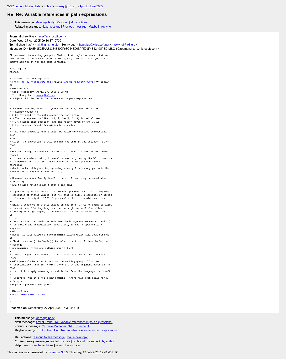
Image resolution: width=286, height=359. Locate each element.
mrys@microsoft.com (50, 36)
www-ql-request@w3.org (36, 82)
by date (65, 341)
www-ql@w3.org (65, 6)
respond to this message (49, 337)
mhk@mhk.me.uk (46, 44)
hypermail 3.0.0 (57, 352)
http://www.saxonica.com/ (29, 294)
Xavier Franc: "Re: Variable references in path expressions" (74, 322)
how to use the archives (38, 345)
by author (108, 341)
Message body (45, 22)
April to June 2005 (91, 6)
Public (48, 6)
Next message (51, 26)
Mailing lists (32, 6)
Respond (62, 22)
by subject (93, 341)
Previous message (75, 26)
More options (79, 22)
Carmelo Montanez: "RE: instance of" (66, 326)
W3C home (14, 6)
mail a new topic (77, 337)
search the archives (68, 345)
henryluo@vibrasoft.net (94, 44)
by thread (79, 341)
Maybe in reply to (100, 26)
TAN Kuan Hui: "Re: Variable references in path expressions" (79, 330)
